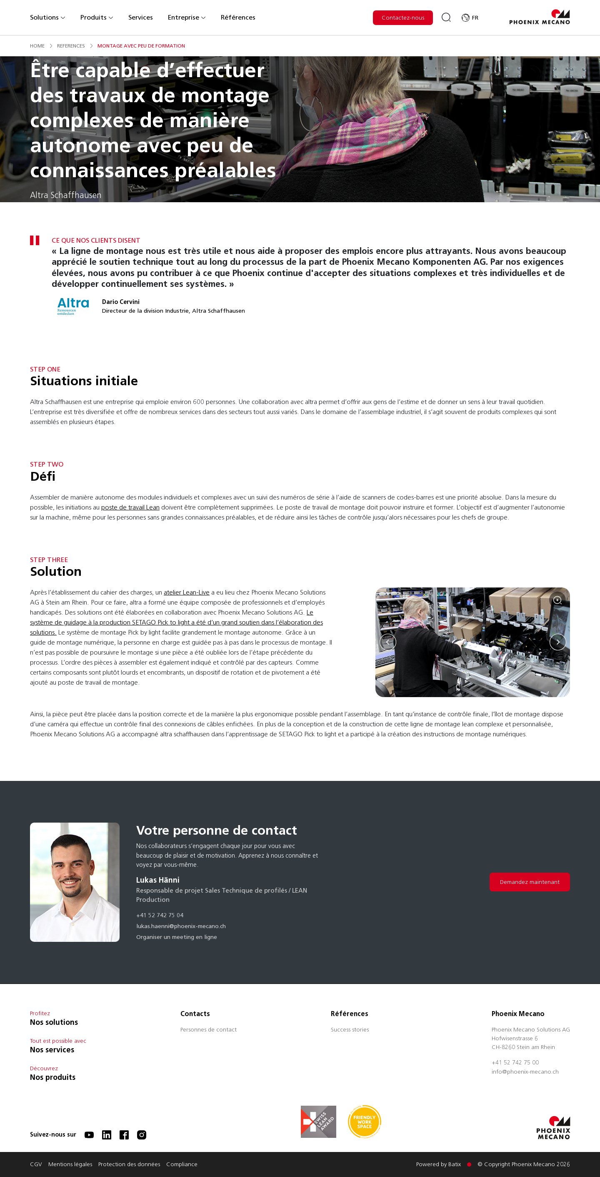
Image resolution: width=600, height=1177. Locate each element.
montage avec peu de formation (141, 46)
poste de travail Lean (130, 507)
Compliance (182, 1165)
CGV (36, 1165)
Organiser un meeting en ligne (176, 938)
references (71, 46)
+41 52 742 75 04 (159, 916)
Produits (97, 17)
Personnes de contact (208, 1030)
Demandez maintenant (530, 882)
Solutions (48, 17)
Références (238, 17)
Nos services (52, 1049)
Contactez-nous (403, 17)
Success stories (350, 1030)
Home (37, 46)
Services (140, 17)
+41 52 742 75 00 (515, 1063)
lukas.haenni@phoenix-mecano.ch (181, 927)
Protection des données (129, 1165)
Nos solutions (54, 1022)
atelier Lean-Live (187, 592)
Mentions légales (70, 1165)
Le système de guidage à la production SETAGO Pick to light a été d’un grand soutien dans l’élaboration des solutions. (176, 622)
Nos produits (52, 1077)
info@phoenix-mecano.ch (525, 1072)
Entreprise (187, 17)
